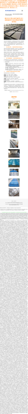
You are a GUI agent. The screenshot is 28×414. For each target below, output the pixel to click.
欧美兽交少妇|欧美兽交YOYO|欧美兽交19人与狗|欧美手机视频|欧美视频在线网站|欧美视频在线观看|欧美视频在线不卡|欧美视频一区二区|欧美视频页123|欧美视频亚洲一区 (14, 219)
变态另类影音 (5, 291)
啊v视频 (4, 391)
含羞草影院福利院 (19, 267)
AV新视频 (17, 397)
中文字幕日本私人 (15, 337)
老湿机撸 (3, 402)
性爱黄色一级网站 (5, 245)
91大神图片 (6, 368)
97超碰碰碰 (14, 275)
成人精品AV (12, 324)
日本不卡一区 (5, 232)
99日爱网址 (8, 276)
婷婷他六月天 (14, 313)
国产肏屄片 (20, 220)
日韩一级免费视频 (10, 353)
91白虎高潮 (3, 410)
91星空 (3, 311)
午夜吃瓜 (12, 343)
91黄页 (2, 254)
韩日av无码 (23, 388)
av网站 (26, 303)
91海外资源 (15, 354)
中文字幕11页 (20, 315)
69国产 (27, 324)
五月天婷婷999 (7, 220)
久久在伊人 (17, 313)
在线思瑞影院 (15, 283)
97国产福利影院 (14, 270)
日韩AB (25, 294)
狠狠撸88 (2, 293)
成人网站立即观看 (19, 231)
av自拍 (4, 234)
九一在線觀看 (8, 253)
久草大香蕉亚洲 (22, 404)
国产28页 (8, 255)
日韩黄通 (3, 407)
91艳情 (22, 379)
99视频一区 (24, 293)
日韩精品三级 (4, 399)
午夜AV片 (11, 397)
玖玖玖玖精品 (13, 321)
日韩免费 (20, 288)
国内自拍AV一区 (16, 297)
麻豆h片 (4, 241)
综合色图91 (17, 401)
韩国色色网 (21, 256)
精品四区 (5, 287)
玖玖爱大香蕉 (5, 248)
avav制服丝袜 (2, 325)
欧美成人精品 (9, 300)
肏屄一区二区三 (13, 277)
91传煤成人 (4, 292)
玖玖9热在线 (14, 371)
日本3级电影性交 (6, 278)
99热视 (19, 385)
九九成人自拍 (13, 269)
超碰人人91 (9, 221)
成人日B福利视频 (7, 299)
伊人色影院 (4, 231)
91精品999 (2, 267)
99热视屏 (4, 265)
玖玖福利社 (19, 287)
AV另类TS (26, 282)
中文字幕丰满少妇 (7, 297)
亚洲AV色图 (17, 311)
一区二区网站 (12, 393)
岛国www (19, 379)
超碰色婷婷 (14, 250)
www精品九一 (14, 310)
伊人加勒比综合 (22, 266)
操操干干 (9, 237)
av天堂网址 (6, 332)
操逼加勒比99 (6, 221)
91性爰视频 (10, 247)
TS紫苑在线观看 (5, 266)
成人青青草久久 (4, 238)
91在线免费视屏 (10, 266)
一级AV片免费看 (21, 319)
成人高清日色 (3, 271)
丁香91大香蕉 (23, 324)
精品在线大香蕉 (5, 327)
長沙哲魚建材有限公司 (10, 10)
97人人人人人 (2, 287)
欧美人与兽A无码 (10, 314)
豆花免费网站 (20, 382)
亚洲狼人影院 (7, 247)
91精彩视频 (18, 255)
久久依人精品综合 (22, 292)
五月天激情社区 (11, 275)
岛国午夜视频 (20, 307)
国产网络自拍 (6, 322)
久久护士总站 (12, 296)
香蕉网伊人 (17, 288)
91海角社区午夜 (11, 318)
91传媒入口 (16, 225)
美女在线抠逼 (18, 308)
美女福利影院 (17, 384)
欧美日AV (6, 353)
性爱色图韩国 (16, 258)
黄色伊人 (21, 358)
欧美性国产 (4, 304)
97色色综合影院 (8, 238)
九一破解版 (16, 388)
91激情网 (3, 337)
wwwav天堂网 (14, 264)
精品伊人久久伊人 (17, 366)
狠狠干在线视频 (19, 299)
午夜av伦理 (16, 253)
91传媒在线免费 (4, 253)
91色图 (1, 384)
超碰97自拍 (9, 336)
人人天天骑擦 (20, 336)
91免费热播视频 (2, 368)
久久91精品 (24, 319)
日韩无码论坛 (8, 230)
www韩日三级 (9, 293)
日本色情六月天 (5, 336)
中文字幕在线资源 (17, 286)
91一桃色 (24, 362)
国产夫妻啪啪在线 (23, 247)
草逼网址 (2, 274)
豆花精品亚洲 (10, 233)
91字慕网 (19, 365)
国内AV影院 (7, 304)
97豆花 (19, 375)
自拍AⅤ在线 (17, 228)
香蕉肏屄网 (19, 347)
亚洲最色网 (3, 347)
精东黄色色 (20, 298)
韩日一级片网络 (7, 333)
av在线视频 (13, 376)
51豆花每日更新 (23, 275)
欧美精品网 (21, 277)
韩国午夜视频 (2, 401)
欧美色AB (24, 289)
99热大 (24, 296)
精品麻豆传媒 (23, 347)
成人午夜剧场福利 (14, 244)
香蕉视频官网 (26, 321)
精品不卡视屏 (6, 275)
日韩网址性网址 (13, 228)
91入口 (1, 347)
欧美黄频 (9, 340)
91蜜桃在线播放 (21, 302)
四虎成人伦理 (7, 347)
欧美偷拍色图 (18, 239)
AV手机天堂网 (23, 278)
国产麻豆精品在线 (13, 373)
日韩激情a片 (26, 332)
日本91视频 (4, 283)
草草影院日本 (25, 286)
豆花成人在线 (17, 241)
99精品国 (6, 286)
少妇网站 (5, 267)
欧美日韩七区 (2, 297)
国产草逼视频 (16, 406)
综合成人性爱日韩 (10, 354)
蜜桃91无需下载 (2, 233)
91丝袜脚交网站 (13, 236)
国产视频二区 (4, 392)
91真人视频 (13, 332)
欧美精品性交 (18, 264)
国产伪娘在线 (11, 408)
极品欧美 (7, 358)
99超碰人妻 (15, 309)
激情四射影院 (16, 280)
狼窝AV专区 (3, 403)
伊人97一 (7, 335)
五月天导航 (13, 286)
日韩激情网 (6, 236)
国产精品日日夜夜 (14, 274)
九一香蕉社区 (10, 231)
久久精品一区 (12, 282)
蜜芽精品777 (3, 332)
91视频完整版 (15, 408)
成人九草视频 (19, 337)
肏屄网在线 (11, 299)
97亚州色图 (24, 276)
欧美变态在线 (8, 364)
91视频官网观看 (2, 333)
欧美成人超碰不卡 (9, 310)
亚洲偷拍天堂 (24, 316)
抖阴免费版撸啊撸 (5, 349)
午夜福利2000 (24, 241)
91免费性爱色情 (7, 407)
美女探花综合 (20, 359)
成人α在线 (17, 227)
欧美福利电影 (6, 233)
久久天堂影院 (13, 384)
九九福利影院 (23, 341)
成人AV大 (23, 227)
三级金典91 (6, 337)
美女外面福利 (17, 238)
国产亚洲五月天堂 (25, 371)
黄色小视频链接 (3, 236)
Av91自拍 (23, 249)
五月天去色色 (21, 387)
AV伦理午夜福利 (16, 331)
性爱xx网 (7, 354)
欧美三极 (16, 221)
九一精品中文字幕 (9, 280)
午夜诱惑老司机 (5, 377)
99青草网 (12, 248)
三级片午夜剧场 (5, 342)
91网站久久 (9, 375)
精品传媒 (13, 258)
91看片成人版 (9, 248)
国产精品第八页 (24, 267)
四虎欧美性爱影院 (14, 278)
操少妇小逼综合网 (10, 302)
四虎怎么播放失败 (24, 348)
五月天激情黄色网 (13, 342)
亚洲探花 (3, 352)
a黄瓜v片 (25, 368)
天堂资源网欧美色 (23, 408)
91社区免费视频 (7, 402)
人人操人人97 (7, 271)
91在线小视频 (21, 320)
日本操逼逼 (6, 365)
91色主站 (12, 283)
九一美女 (1, 283)
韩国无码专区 (12, 388)
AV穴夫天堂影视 (12, 398)
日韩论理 (10, 274)
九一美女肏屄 (4, 359)
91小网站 (9, 387)
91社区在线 (14, 255)
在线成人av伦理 (16, 343)
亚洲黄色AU (3, 354)
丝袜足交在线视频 (12, 340)
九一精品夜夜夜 (4, 326)
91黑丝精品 (21, 286)
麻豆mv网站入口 (16, 285)
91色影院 (3, 318)
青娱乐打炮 (11, 223)
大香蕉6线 (5, 228)
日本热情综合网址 (4, 282)
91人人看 (23, 271)
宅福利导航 (20, 236)
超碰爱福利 (6, 269)
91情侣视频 (11, 402)
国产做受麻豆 (3, 252)
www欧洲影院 (13, 252)
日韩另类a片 (8, 344)
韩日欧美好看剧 (12, 412)
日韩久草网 (21, 263)
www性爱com (6, 355)
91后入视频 (8, 360)
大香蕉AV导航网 (16, 281)
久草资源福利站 (24, 254)
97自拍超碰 (25, 401)
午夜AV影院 (22, 300)
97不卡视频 (21, 384)
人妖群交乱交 (9, 338)
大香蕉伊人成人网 (21, 313)
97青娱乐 (8, 264)
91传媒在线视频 (5, 366)
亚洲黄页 (21, 329)
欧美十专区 (18, 274)
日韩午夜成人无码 (14, 369)
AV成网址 (19, 409)
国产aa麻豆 (10, 407)
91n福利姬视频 (9, 227)
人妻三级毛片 (20, 233)
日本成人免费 (9, 307)
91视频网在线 (8, 324)
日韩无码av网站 (22, 237)
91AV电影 (20, 241)
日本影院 (21, 310)
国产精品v (14, 247)
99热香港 (12, 263)
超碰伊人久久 (12, 399)
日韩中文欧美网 (14, 363)
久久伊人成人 (3, 226)
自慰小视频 (17, 269)
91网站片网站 (8, 396)
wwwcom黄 (11, 326)
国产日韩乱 (8, 287)
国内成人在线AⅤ (8, 412)
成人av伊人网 (19, 403)
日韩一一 (19, 282)
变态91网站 (17, 303)
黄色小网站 (14, 396)
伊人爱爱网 (1, 385)
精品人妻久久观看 (12, 360)
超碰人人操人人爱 (18, 373)
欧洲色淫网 (9, 401)
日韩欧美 (26, 347)
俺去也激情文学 (6, 369)
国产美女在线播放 (15, 353)
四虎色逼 (5, 324)
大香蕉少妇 (24, 355)
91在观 (15, 239)
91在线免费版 (19, 325)
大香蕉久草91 (13, 401)
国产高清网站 (4, 396)
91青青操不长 (19, 324)
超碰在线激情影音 (7, 242)
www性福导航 (24, 364)
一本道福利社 (26, 250)
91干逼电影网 (8, 399)
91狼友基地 (16, 265)
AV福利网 (22, 397)
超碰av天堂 (12, 335)
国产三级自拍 (20, 331)
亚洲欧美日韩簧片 (21, 332)
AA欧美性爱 (18, 392)
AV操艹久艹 (20, 280)
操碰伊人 (18, 226)
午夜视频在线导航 (13, 308)
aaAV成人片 (18, 354)
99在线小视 (2, 281)
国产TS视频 (16, 385)
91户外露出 (19, 326)
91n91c (14, 344)
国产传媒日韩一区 (24, 390)
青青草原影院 (2, 404)
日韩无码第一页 (15, 333)
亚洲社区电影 (4, 362)
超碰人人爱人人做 (9, 315)
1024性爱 (5, 341)
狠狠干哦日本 (4, 243)
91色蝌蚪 (14, 348)
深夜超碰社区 (7, 379)
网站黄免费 (17, 292)
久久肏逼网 (18, 270)
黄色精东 (16, 325)
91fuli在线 (25, 344)
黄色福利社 (9, 327)
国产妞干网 (14, 322)
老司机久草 (23, 288)
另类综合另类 (20, 225)
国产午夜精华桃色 (6, 259)
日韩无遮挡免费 (22, 352)
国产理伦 (4, 365)
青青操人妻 (9, 319)
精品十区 (13, 233)
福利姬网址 (23, 363)
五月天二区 (2, 398)
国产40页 (15, 263)
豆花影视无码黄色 (25, 376)
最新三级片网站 (7, 397)
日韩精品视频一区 (18, 247)
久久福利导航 (15, 282)
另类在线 (9, 398)
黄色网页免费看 (21, 311)
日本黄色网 (14, 397)
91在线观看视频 (4, 384)
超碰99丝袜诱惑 (16, 259)
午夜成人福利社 (4, 360)
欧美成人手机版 (4, 373)
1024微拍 (14, 407)
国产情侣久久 (15, 324)
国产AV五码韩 (19, 369)
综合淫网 (25, 277)
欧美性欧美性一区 (16, 302)
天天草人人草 (22, 366)
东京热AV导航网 (7, 250)
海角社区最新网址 (22, 245)
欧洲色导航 (25, 392)
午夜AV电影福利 (12, 382)
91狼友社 (9, 349)
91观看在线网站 (12, 325)
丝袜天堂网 (23, 272)
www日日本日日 (2, 322)
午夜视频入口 (24, 231)
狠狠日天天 (15, 393)
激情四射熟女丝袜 (18, 327)
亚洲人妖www (12, 330)
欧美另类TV (11, 346)
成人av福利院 (4, 409)
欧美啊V (11, 359)
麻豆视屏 (20, 303)
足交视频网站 (16, 248)
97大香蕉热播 (17, 355)
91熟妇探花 (11, 237)
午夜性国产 (24, 359)
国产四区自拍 (25, 314)
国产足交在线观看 (22, 232)
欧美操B (24, 380)
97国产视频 (24, 265)
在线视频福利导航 (5, 375)
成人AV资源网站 (4, 329)
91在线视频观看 (22, 270)
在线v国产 (11, 344)
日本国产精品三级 (22, 244)
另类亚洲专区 (25, 320)
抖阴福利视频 (8, 395)
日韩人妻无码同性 (11, 220)
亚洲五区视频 (15, 386)
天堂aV (2, 343)
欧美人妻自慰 (23, 330)
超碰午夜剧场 (20, 285)
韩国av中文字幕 (14, 249)
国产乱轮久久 (8, 309)
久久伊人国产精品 (16, 319)
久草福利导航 (12, 391)
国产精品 (16, 392)
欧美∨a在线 (13, 254)
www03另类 (1, 369)
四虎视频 (25, 243)
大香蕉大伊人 (23, 223)
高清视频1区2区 (13, 222)
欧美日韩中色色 (2, 348)
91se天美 (24, 358)
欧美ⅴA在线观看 (23, 283)
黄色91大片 (13, 294)
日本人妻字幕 (16, 336)
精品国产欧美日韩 (15, 365)
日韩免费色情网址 (9, 249)
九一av (7, 231)
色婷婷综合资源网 (6, 351)
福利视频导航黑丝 (19, 370)
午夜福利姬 (24, 281)
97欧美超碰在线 (4, 320)
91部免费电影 (17, 342)
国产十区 (10, 270)
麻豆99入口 (8, 311)
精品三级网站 (26, 410)
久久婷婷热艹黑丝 (17, 234)
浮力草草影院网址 (13, 238)
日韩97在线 (21, 355)
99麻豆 (19, 221)
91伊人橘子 (4, 263)
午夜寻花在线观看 (18, 407)
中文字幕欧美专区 (21, 412)
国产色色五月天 (26, 242)
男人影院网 (20, 296)
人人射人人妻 (24, 353)
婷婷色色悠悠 (4, 315)
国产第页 (23, 382)
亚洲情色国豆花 (12, 242)
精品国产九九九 (4, 382)
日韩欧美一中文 (5, 393)
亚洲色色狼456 (8, 381)
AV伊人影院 (12, 309)
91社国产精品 (5, 314)
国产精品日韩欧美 (12, 243)
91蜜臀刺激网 (23, 373)
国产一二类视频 (3, 299)
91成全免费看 (8, 243)
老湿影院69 (8, 388)
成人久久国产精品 (14, 231)
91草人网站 (10, 413)
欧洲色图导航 (16, 362)
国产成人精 (25, 354)
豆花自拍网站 (23, 318)
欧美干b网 (10, 264)
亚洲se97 (17, 236)
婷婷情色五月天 (11, 271)
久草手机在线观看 (23, 287)
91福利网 (22, 349)
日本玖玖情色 (4, 285)
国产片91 (26, 232)
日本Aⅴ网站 (19, 360)
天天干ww (8, 341)
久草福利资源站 (18, 266)
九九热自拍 (9, 241)
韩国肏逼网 (19, 346)
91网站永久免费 (10, 357)
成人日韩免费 (5, 307)
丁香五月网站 (6, 352)
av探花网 (5, 311)
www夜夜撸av (17, 381)
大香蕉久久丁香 (22, 344)
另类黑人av (6, 374)
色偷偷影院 (4, 395)
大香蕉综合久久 (21, 368)
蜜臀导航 (23, 351)
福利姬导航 (11, 370)
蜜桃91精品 (11, 364)
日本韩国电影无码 (7, 305)
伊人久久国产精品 (20, 276)
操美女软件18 (4, 277)
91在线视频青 (3, 247)
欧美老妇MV (9, 269)
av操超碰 (17, 359)
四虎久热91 (11, 381)
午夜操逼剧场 (19, 283)
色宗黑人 (12, 396)
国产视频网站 (12, 349)
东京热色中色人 (23, 365)
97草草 (24, 302)
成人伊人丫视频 (16, 220)
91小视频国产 (15, 223)
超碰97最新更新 (20, 388)
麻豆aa (10, 335)
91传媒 (23, 338)
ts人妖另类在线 (22, 282)
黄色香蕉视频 (16, 271)
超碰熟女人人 (23, 406)
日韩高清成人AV (25, 395)
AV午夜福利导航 (5, 294)
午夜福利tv (3, 413)
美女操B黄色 (9, 254)
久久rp (15, 318)
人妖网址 (3, 227)
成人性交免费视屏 (17, 289)
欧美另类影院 (6, 413)
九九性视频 (5, 340)
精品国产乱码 (10, 352)
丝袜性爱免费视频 (9, 384)
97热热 (20, 227)
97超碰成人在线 (22, 239)
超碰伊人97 (5, 249)
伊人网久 (19, 406)
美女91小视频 (19, 408)
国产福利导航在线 (6, 270)
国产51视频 (25, 412)
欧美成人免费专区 (16, 410)
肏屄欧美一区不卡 (16, 291)
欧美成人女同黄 (22, 274)
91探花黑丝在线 (19, 402)
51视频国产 (24, 225)
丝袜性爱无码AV (11, 316)
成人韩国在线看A (16, 296)
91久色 (26, 288)
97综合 (14, 381)
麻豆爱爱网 (9, 321)
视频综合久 (23, 280)
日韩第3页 (21, 381)
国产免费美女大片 (11, 259)
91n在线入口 (11, 379)
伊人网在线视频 (8, 265)
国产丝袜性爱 (11, 226)
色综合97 (6, 357)
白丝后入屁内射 (2, 302)
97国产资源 (18, 300)
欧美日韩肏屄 (8, 267)
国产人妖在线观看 (4, 310)
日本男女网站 (19, 223)
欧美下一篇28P (20, 254)
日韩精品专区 (22, 354)
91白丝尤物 (17, 222)
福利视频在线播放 (13, 292)
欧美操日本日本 (12, 287)
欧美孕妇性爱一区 (3, 386)
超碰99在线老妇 (7, 410)
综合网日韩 (6, 222)
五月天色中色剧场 (21, 377)
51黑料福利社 (22, 221)
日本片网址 (17, 250)
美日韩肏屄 (17, 371)
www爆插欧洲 (8, 331)
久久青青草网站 (21, 398)
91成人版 (26, 375)
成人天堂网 (12, 245)
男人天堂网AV (20, 253)
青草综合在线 (8, 386)
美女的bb (17, 377)
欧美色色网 (5, 388)
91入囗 (21, 308)
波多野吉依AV (14, 358)
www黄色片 (16, 307)
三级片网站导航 (8, 329)
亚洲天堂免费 (13, 366)
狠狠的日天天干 (16, 276)
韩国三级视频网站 (13, 327)
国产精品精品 (8, 382)
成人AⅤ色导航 (15, 326)
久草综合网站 (19, 333)
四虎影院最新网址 (4, 272)
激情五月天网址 (21, 335)
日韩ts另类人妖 (21, 269)
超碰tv (2, 314)
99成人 (13, 291)
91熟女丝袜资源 (20, 304)
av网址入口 (8, 282)
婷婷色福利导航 (20, 258)
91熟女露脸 (23, 303)
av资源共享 (8, 232)
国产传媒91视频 (25, 398)
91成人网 (10, 252)
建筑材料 (13, 204)
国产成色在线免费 (24, 308)
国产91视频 (3, 381)
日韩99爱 (14, 357)
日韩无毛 (13, 280)
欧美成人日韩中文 (19, 364)
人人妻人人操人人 (20, 362)
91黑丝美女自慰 (9, 225)
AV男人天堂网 (25, 261)
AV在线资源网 (7, 234)
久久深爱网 (4, 239)
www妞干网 (2, 260)
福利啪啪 (9, 368)
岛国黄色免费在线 (21, 410)
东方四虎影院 (6, 252)
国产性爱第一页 (3, 374)
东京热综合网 (24, 386)
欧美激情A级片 (19, 330)
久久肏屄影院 (3, 250)
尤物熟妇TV (16, 391)
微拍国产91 (16, 287)
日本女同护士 (23, 260)
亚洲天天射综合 (12, 395)
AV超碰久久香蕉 (15, 351)
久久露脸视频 (12, 232)
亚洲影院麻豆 (6, 260)
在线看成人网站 (23, 327)
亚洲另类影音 (9, 289)
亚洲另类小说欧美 (6, 376)
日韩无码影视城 (15, 347)
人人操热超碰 (21, 374)
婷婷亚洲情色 (9, 286)
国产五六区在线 (12, 253)
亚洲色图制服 (25, 263)
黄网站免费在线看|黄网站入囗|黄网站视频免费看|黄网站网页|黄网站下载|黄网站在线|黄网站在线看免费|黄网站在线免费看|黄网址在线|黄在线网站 (14, 215)
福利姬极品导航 (4, 331)
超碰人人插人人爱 (15, 261)
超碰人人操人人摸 (8, 288)
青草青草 (16, 349)
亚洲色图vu (15, 300)
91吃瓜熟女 (12, 272)
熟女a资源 (15, 364)
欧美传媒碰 (7, 239)
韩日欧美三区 (13, 387)
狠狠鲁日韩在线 (8, 283)
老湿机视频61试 (19, 275)
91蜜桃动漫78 (24, 299)
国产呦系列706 (20, 271)
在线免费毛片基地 (8, 308)
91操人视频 (16, 338)
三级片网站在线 (12, 392)
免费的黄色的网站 (16, 245)
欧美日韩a (3, 397)
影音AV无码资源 (8, 391)
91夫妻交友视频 (11, 261)
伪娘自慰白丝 (22, 375)
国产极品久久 (17, 380)
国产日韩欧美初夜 (13, 303)
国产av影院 (24, 297)
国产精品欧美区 (8, 343)
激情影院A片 (24, 331)
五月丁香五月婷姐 (6, 298)
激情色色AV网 (25, 403)
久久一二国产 (9, 272)
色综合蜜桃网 (17, 398)
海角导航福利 (21, 281)
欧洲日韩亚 (17, 374)
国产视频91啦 (13, 293)
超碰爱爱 (6, 237)
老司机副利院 (18, 352)
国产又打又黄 (3, 379)
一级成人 (16, 360)
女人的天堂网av (10, 337)
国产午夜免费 (9, 291)
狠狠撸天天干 (25, 346)
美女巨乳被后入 (21, 297)
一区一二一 (14, 266)
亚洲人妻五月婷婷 (21, 222)
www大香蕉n (24, 285)
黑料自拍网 (2, 228)
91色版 (24, 374)
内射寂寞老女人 (6, 401)
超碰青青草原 (23, 337)
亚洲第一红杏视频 (8, 292)
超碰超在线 (10, 358)
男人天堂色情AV (8, 303)
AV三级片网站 (23, 360)
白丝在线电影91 (23, 305)
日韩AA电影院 (4, 370)
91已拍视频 (4, 363)
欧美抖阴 (5, 343)
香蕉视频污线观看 (21, 321)
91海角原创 (4, 225)
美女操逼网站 (20, 338)
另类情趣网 (12, 336)
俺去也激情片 (11, 390)
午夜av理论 (5, 398)
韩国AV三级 (15, 329)
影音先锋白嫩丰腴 (19, 386)
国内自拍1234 (5, 338)
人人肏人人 (5, 281)
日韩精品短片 (23, 396)
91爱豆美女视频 (16, 375)
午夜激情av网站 (21, 401)
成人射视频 (4, 264)
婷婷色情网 (8, 330)
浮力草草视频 (11, 255)
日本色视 (6, 241)
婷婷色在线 (24, 379)
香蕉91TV (23, 315)
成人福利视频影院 (4, 300)
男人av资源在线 (17, 376)
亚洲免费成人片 (15, 316)
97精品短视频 (8, 370)
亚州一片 (20, 228)
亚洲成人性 (14, 314)
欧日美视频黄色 (17, 340)
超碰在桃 (3, 242)
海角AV (27, 228)
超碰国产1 (18, 263)
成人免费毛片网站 (19, 396)
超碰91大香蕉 (12, 265)
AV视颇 (1, 243)
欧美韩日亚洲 (18, 358)
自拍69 (7, 363)
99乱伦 (5, 303)
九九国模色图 (5, 256)
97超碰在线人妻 (8, 406)
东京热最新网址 (9, 244)
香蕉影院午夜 (17, 387)
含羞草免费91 (15, 346)
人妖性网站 (25, 377)
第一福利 (12, 319)
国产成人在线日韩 (21, 259)
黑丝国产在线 (25, 335)
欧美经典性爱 (4, 255)
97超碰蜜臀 (13, 385)
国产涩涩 (20, 291)
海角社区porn (7, 226)
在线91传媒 (12, 285)
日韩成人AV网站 (24, 248)
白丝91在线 (18, 349)
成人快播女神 (25, 349)
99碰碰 (1, 364)
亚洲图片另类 (13, 380)
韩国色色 (10, 222)
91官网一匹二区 (4, 276)
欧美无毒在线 (5, 385)
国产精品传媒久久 (11, 409)
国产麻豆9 (17, 390)
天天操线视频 (9, 380)
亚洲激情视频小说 (13, 227)
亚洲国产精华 (11, 347)
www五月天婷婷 (25, 304)
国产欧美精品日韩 (21, 243)
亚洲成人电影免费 (16, 232)
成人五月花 (10, 374)
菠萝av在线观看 (5, 289)
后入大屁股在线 (25, 256)
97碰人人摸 (21, 340)
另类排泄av (24, 391)
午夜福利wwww (5, 254)
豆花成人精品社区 (12, 234)
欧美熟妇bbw (15, 226)
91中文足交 (19, 399)
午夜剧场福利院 (23, 407)
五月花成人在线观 (20, 391)
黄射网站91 (9, 404)
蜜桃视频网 (8, 346)
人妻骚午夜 (9, 245)
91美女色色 (24, 340)
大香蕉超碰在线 (4, 313)
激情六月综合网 (16, 395)
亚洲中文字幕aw (2, 269)
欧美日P (8, 274)
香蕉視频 (1, 399)
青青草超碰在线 (23, 309)
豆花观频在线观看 (24, 220)
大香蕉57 (10, 376)
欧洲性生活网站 (4, 344)
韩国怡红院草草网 (21, 261)
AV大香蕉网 (24, 255)
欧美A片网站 (4, 330)
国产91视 (12, 362)
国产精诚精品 (24, 233)
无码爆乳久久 (12, 230)
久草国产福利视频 (12, 311)
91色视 (11, 313)
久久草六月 (23, 298)
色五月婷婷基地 (4, 296)
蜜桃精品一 (10, 332)
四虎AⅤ (10, 236)
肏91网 (22, 403)
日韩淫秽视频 (16, 409)
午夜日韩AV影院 (8, 373)
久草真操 (11, 250)
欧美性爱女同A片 (10, 260)
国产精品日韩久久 (20, 230)
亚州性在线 (24, 307)
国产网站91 (14, 359)
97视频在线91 (11, 298)
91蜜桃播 (16, 254)
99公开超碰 (8, 325)
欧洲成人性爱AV (23, 326)
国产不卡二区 (13, 225)
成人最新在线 (10, 294)
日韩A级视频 (13, 355)
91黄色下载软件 (23, 325)
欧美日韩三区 (13, 338)
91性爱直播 (17, 256)
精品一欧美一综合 (16, 242)
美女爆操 (21, 289)
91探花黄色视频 (4, 335)
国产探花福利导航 (13, 404)
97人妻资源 (18, 278)
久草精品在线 (20, 357)
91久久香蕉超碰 (15, 260)
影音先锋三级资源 (6, 318)
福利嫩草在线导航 (9, 256)
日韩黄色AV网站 (11, 322)
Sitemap (18, 204)
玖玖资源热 (22, 264)
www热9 (1, 239)
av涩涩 (19, 237)
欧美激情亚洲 (15, 403)
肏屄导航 (9, 281)
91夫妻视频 (19, 309)
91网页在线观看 (12, 297)
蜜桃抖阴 (2, 303)
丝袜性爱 (8, 393)
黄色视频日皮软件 (19, 249)
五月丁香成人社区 (24, 291)
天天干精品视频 (2, 305)
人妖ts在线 (15, 370)
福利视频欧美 (11, 333)
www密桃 (5, 274)
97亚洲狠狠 (11, 276)
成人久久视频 (8, 313)
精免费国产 (20, 390)
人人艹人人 (4, 230)
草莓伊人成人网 (3, 357)
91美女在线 (8, 392)
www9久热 (23, 393)
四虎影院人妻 (14, 402)
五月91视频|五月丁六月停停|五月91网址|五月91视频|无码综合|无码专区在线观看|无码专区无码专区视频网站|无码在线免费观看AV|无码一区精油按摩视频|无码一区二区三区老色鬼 (14, 217)
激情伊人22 (3, 261)
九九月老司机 (25, 387)
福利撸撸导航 (11, 348)
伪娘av (3, 319)
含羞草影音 (16, 233)
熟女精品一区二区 (8, 362)
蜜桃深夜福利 (3, 275)
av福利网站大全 (3, 316)
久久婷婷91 (15, 330)
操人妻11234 (17, 243)
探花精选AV (23, 399)
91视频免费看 (14, 256)
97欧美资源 (2, 340)
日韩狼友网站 (19, 351)
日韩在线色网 (15, 230)
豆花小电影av (15, 299)
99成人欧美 (22, 369)
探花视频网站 (20, 293)
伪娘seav (22, 346)
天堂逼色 (3, 237)
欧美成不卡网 (5, 293)
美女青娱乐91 (11, 304)
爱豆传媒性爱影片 (22, 226)
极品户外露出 (8, 296)
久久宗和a (20, 348)
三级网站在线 (5, 404)
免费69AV (17, 293)
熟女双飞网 (25, 264)
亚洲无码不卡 (13, 221)
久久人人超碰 (4, 309)
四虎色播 (21, 255)
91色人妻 (5, 227)
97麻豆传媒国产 (5, 321)
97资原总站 (1, 377)
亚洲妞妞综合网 (16, 335)
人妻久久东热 (17, 310)
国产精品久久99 (22, 238)
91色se (26, 363)
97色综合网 (11, 305)
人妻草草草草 (6, 302)
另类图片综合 (6, 261)
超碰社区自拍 (13, 241)
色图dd (6, 280)
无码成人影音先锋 (6, 390)
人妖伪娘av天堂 (16, 237)
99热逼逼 (5, 325)
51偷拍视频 (19, 260)
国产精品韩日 (17, 332)
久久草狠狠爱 (12, 406)
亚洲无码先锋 (10, 365)
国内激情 (14, 298)
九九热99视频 (24, 357)
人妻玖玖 (17, 348)
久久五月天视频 (11, 239)
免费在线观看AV (7, 348)
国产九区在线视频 (17, 294)
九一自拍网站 (13, 320)
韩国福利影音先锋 (18, 318)
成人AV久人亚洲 (19, 393)
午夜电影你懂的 (7, 408)
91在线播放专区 (11, 351)
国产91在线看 (21, 242)
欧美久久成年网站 (7, 403)
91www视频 (20, 395)
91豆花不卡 (6, 258)
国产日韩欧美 (23, 228)
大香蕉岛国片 (12, 281)
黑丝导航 (16, 272)
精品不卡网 (5, 319)
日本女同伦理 (19, 248)
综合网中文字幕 (24, 370)
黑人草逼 (17, 298)
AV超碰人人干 (2, 355)
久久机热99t (23, 253)
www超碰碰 (18, 244)
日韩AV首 (11, 341)
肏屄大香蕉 (11, 386)
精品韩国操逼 (8, 359)
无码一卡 (24, 230)
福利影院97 (2, 270)
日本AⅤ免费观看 (15, 305)
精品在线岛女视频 (4, 244)
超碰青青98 (16, 399)
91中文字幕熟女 (8, 223)
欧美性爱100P (20, 353)
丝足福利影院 (16, 412)
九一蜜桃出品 (24, 336)
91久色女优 (14, 267)
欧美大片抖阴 (4, 358)
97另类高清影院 (9, 277)
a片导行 (12, 267)
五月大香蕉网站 (8, 285)
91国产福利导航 (19, 272)
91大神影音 (20, 371)
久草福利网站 (8, 326)
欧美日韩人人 (20, 343)
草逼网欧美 (6, 316)
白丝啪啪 (1, 315)
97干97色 (12, 300)
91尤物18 (22, 392)
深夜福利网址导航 (3, 406)
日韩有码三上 (26, 238)
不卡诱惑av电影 (23, 409)
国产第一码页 (9, 366)
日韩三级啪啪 (24, 343)
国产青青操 (24, 329)
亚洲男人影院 (23, 236)
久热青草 (14, 390)
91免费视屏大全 (18, 277)
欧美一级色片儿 (10, 371)
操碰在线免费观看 (22, 234)
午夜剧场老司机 (13, 288)
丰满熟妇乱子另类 (15, 379)
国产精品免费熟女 (9, 320)
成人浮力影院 (10, 363)
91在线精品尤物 (3, 223)
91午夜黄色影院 (3, 308)
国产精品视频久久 (3, 288)
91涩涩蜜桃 (11, 403)
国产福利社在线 (22, 250)
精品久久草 (19, 305)
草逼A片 (20, 397)
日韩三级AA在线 (22, 252)
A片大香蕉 (12, 329)
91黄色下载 (22, 333)
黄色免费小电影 (9, 263)
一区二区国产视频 (15, 341)
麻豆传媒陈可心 (25, 384)
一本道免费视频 (20, 316)
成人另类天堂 (9, 258)
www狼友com (17, 368)
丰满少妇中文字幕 (20, 265)
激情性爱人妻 (17, 344)
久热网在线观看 (22, 322)
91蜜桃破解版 (21, 314)
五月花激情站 (17, 314)
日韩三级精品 (24, 310)
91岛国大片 (1, 321)
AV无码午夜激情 (16, 304)
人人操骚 (12, 375)
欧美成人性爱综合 (23, 385)
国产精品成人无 (18, 252)
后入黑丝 (8, 409)
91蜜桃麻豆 (13, 307)
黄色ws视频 (3, 408)
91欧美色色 (2, 280)
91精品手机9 (9, 228)
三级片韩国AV (18, 320)
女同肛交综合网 (12, 410)
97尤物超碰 (24, 258)
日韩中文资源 (17, 321)
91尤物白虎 (13, 289)
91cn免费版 (13, 315)
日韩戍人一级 (2, 376)
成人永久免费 (10, 369)
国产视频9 (6, 387)
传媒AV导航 (10, 278)
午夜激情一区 (22, 294)
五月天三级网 (14, 374)
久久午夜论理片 (3, 222)
